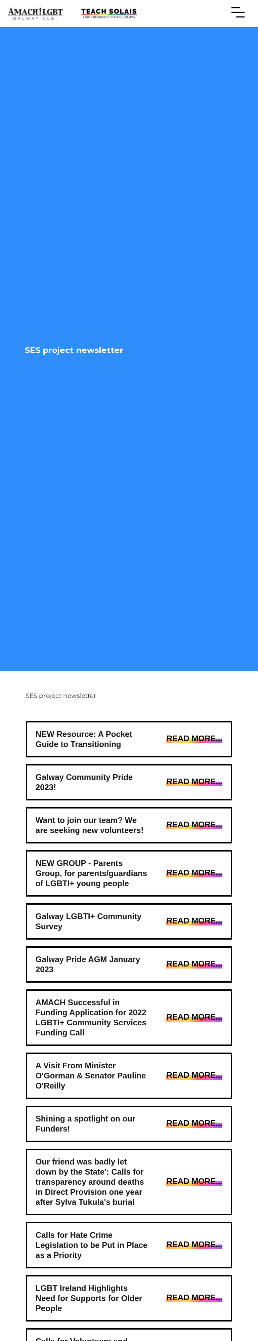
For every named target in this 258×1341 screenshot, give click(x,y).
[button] (238, 13)
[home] (37, 13)
